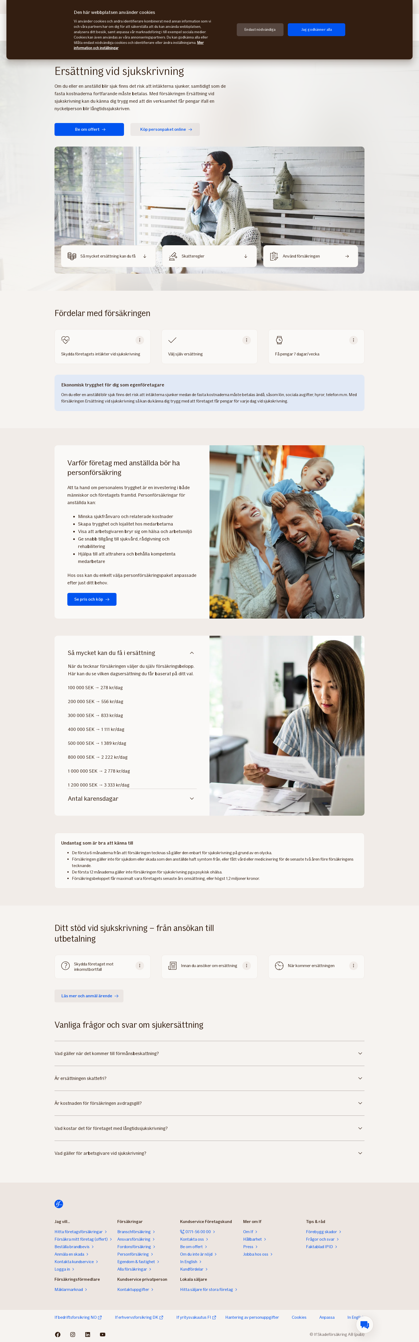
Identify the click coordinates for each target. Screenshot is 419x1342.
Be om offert (90, 129)
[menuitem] (365, 1324)
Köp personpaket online (166, 129)
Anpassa (327, 1317)
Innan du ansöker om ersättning (209, 965)
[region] (209, 29)
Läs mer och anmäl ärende (90, 995)
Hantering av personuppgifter (252, 1317)
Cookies (299, 1317)
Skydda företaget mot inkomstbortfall (94, 966)
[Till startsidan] (59, 1204)
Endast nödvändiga (260, 29)
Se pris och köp (92, 599)
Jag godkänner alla (316, 29)
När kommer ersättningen (311, 965)
